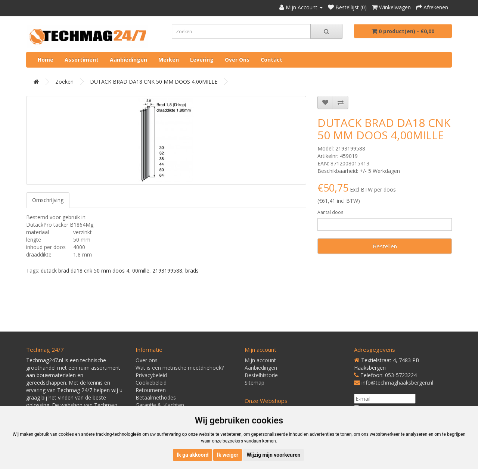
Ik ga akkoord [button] (192, 455)
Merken (168, 59)
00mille (140, 270)
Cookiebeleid (151, 382)
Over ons (237, 59)
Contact (271, 59)
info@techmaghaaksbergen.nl (397, 382)
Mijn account (260, 360)
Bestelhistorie (261, 375)
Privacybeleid (151, 375)
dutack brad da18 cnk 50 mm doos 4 (85, 270)
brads (192, 270)
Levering (202, 59)
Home (45, 59)
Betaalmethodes (156, 397)
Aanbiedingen (128, 59)
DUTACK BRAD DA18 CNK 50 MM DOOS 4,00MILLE (153, 81)
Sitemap (254, 382)
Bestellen (385, 246)
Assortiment (82, 59)
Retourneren (151, 390)
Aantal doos (330, 212)
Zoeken (64, 81)
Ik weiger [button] (227, 455)
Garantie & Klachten (160, 405)
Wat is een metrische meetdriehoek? (180, 367)
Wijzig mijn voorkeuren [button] (274, 455)
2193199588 (167, 270)
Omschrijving (47, 200)
